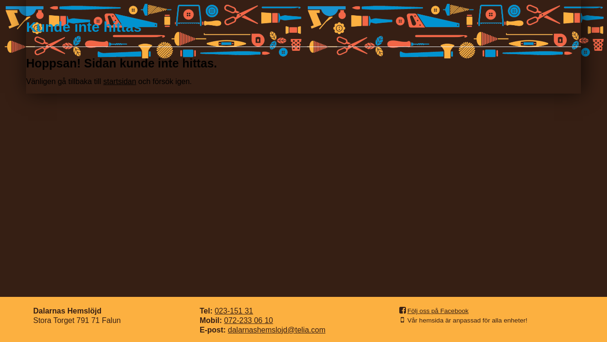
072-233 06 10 (248, 320)
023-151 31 (234, 311)
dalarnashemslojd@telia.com (277, 330)
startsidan (119, 81)
